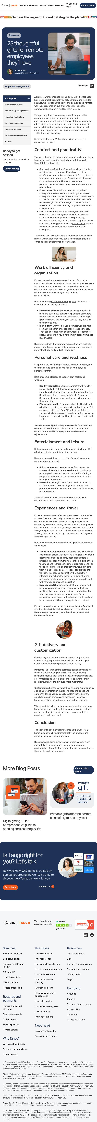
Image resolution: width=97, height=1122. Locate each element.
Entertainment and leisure (14, 123)
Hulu (68, 473)
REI (67, 410)
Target (69, 202)
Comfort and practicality (13, 105)
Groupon (63, 591)
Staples (58, 319)
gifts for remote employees (62, 301)
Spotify (77, 473)
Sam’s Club (80, 202)
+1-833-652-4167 (76, 1019)
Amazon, (60, 178)
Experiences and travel (13, 129)
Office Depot (78, 223)
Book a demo (87, 5)
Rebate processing (12, 987)
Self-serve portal (11, 958)
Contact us (72, 1014)
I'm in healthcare (43, 1011)
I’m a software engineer (46, 1006)
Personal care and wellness (14, 117)
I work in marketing (44, 987)
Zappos (71, 178)
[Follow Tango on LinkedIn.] (92, 86)
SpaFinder (77, 482)
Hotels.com (57, 569)
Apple (49, 337)
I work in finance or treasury (44, 981)
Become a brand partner (79, 1004)
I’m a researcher (43, 958)
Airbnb (48, 569)
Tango (51, 669)
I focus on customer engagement (45, 994)
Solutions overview (12, 953)
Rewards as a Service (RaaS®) (13, 965)
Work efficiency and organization (17, 111)
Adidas (84, 410)
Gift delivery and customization (16, 136)
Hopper (70, 569)
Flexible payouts (11, 1024)
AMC (85, 482)
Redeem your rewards (78, 969)
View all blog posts (81, 770)
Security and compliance (15, 1049)
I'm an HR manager (44, 953)
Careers (71, 999)
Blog (69, 958)
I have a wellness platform (47, 964)
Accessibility (73, 1009)
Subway (43, 398)
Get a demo (10, 887)
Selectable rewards (12, 1014)
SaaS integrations (11, 977)
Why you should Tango (14, 1044)
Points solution (10, 982)
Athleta (73, 410)
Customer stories (75, 953)
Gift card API (9, 972)
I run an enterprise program (48, 969)
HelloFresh (71, 395)
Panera (81, 395)
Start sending (12, 168)
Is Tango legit (73, 974)
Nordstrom (50, 178)
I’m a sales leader (43, 1001)
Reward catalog (10, 1029)
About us (71, 993)
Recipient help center (45, 1036)
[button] (23, 5)
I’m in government (44, 1016)
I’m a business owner (45, 974)
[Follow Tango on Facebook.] (92, 935)
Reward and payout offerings (12, 1007)
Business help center (45, 1031)
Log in (70, 979)
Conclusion (9, 142)
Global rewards (10, 1019)
